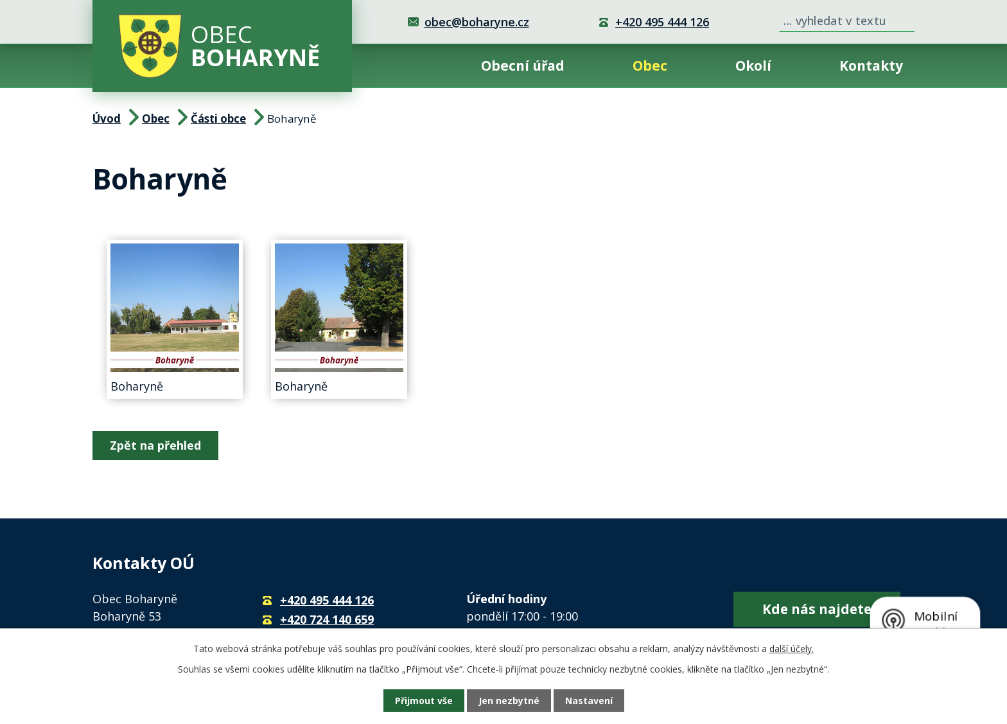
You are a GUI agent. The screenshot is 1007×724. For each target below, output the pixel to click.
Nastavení (589, 700)
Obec (650, 66)
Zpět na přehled (155, 445)
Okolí (753, 66)
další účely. (791, 648)
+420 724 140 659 (327, 619)
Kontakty (871, 66)
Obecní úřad (523, 66)
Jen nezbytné (508, 700)
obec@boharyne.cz (477, 22)
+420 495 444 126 (662, 22)
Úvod (407, 65)
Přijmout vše (424, 700)
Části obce (218, 118)
